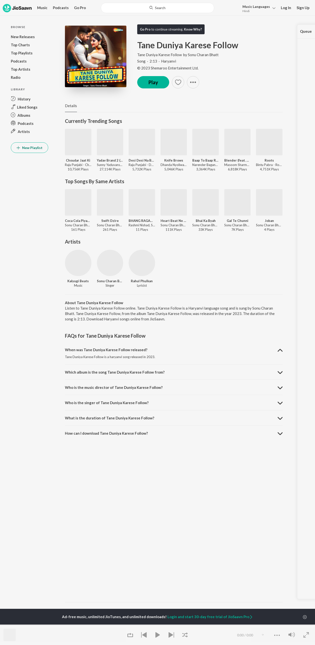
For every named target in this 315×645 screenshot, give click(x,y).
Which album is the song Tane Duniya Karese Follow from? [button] (115, 372)
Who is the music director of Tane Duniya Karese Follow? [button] (114, 387)
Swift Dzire (110, 221)
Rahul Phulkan (142, 281)
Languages (256, 6)
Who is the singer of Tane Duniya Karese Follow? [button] (107, 402)
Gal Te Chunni (237, 221)
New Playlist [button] (29, 148)
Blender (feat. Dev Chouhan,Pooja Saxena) (237, 160)
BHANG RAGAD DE (142, 221)
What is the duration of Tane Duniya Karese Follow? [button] (109, 418)
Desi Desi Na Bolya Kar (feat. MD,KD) (142, 160)
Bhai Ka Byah (206, 221)
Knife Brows (173, 160)
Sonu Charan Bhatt (203, 54)
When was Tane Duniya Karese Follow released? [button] (106, 349)
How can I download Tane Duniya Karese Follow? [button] (106, 433)
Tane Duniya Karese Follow (159, 54)
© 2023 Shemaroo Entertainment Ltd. (167, 68)
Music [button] (42, 7)
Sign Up (303, 7)
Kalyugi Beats (78, 281)
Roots (269, 160)
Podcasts (61, 7)
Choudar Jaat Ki (78, 160)
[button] (257, 8)
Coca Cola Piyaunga (78, 221)
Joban (269, 221)
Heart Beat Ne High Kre (174, 221)
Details (71, 105)
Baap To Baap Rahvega (205, 160)
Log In (286, 7)
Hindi (246, 11)
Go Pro (80, 7)
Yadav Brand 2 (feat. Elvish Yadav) (110, 160)
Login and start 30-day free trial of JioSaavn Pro (210, 616)
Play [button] (153, 82)
